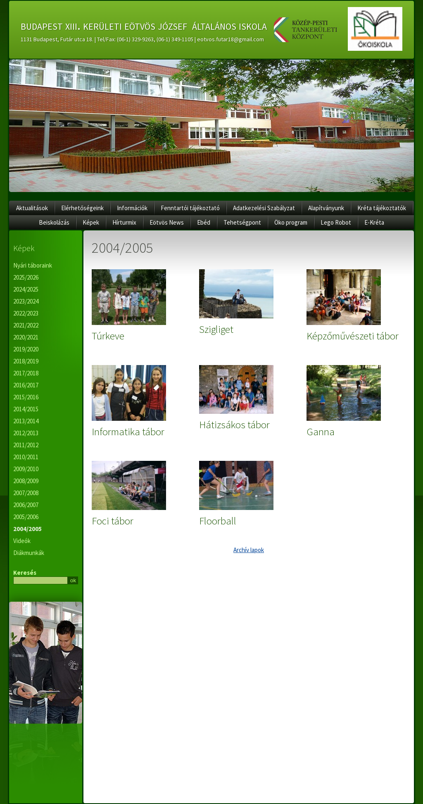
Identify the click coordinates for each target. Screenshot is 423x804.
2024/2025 (25, 289)
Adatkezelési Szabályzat (264, 208)
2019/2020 (25, 349)
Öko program (290, 222)
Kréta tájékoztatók (381, 208)
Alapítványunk (326, 208)
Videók (22, 541)
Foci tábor (112, 520)
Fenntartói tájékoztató (190, 208)
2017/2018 (25, 373)
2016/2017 (25, 385)
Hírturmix (124, 222)
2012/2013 (25, 433)
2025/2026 (25, 277)
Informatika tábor (128, 431)
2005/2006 (25, 517)
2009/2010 (25, 469)
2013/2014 (25, 421)
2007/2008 (25, 493)
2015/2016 (25, 397)
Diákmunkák (28, 553)
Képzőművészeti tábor (353, 335)
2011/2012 (25, 445)
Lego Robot (336, 222)
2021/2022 (25, 325)
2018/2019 (25, 361)
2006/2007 (25, 505)
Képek (91, 222)
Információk (132, 208)
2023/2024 (25, 301)
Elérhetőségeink (82, 208)
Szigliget (216, 329)
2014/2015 (25, 409)
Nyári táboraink (32, 265)
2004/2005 (27, 529)
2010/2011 (25, 457)
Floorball (217, 520)
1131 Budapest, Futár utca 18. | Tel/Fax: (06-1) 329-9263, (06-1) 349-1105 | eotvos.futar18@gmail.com (142, 39)
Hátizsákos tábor (234, 424)
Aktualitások (32, 208)
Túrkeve (108, 335)
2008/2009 (25, 481)
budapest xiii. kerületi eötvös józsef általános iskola (144, 25)
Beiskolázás (54, 222)
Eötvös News (167, 222)
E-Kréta (374, 222)
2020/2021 (25, 337)
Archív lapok (248, 550)
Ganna (321, 431)
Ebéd (203, 222)
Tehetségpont (242, 222)
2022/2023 (25, 313)
